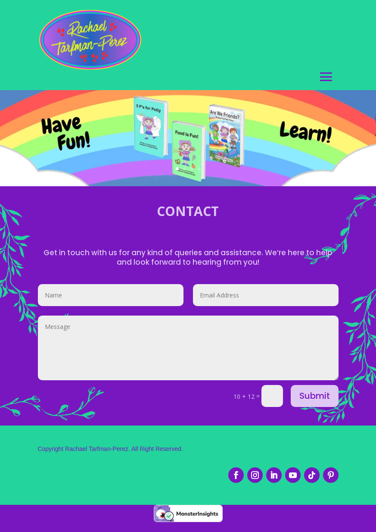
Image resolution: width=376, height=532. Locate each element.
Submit (314, 403)
